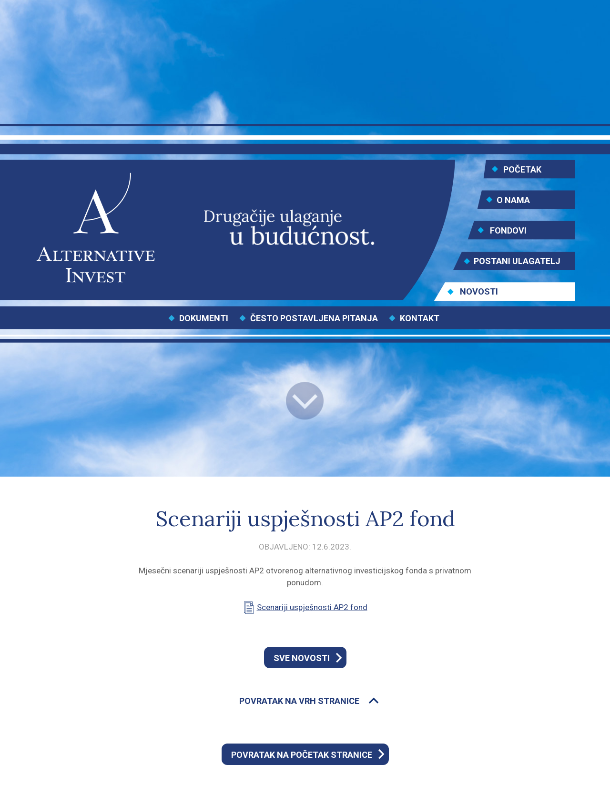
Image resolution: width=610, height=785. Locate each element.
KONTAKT (419, 318)
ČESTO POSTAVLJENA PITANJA (314, 318)
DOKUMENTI (203, 318)
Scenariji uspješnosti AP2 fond (312, 607)
